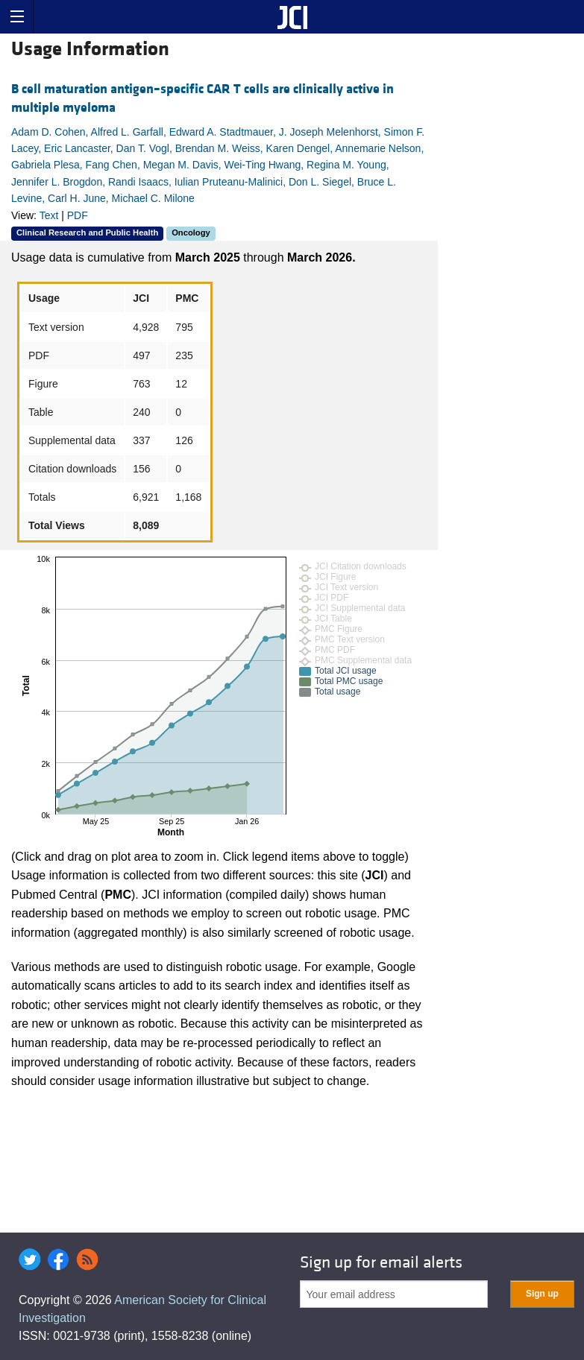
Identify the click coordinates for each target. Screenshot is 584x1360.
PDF (77, 215)
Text (49, 215)
